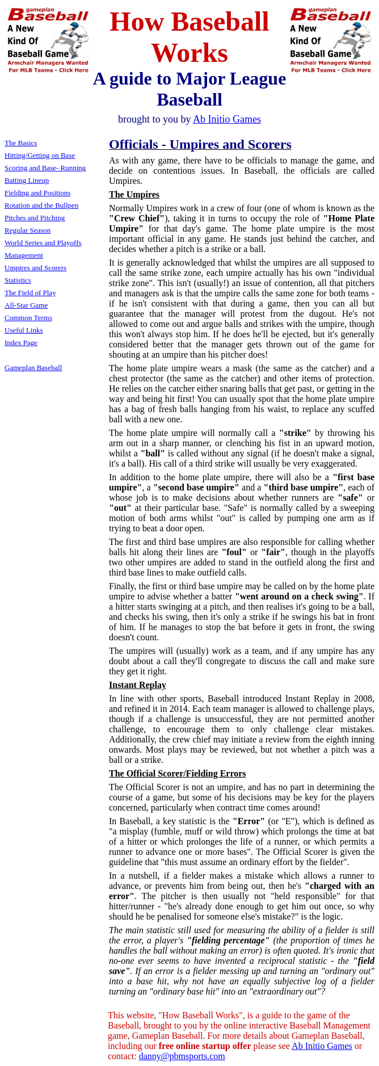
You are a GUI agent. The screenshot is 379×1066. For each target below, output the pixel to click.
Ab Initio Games (322, 1046)
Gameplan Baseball (33, 367)
